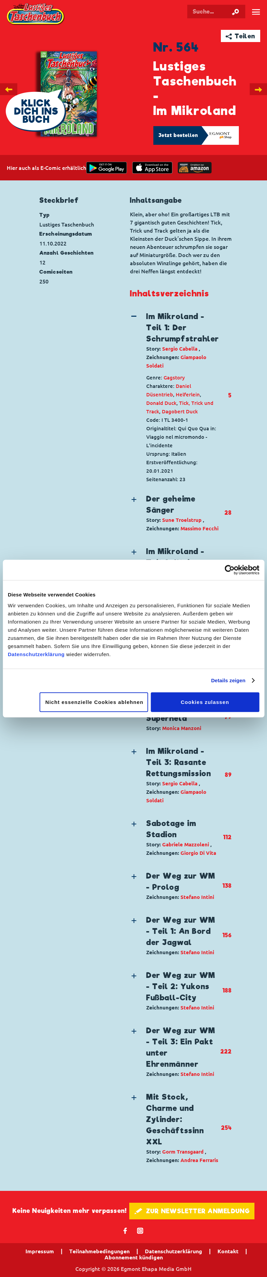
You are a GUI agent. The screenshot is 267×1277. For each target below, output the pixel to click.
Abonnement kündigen (133, 1257)
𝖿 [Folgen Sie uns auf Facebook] (125, 1230)
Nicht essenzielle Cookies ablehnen (94, 702)
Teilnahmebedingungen (99, 1251)
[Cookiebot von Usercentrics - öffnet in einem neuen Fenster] (229, 570)
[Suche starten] (235, 11)
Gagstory (174, 377)
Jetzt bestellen (178, 135)
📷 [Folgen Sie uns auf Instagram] (140, 1230)
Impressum (39, 1251)
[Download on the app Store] (152, 168)
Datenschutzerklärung (36, 654)
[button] (175, 340)
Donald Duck (161, 403)
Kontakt (228, 1251)
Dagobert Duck (180, 411)
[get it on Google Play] (106, 168)
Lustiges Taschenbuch (36, 14)
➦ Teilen (240, 36)
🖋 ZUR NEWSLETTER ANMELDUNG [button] (192, 1211)
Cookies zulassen (205, 702)
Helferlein (188, 394)
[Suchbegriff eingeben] (216, 11)
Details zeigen (228, 680)
